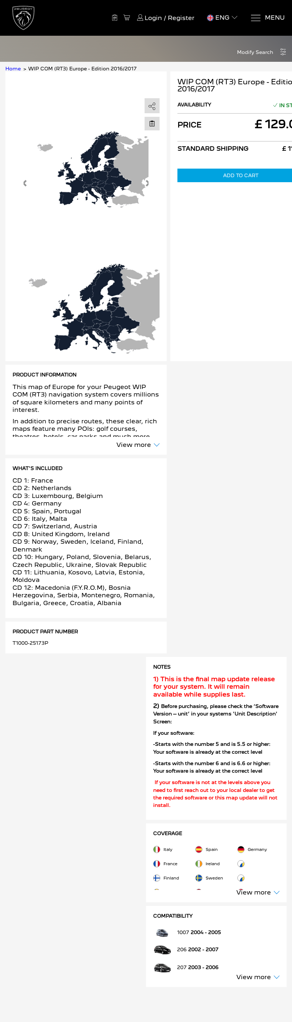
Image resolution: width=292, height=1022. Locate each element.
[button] (262, 52)
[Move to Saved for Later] (152, 123)
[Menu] (267, 18)
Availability (194, 105)
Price (189, 125)
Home (13, 68)
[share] (152, 106)
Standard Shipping (212, 148)
